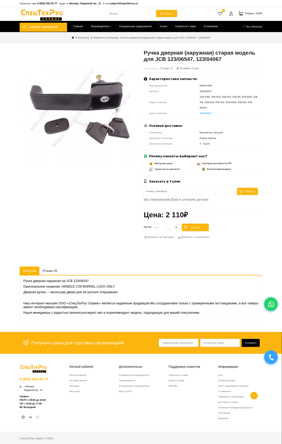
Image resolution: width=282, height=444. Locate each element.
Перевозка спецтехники (231, 396)
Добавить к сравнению (195, 237)
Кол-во (148, 226)
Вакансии (223, 418)
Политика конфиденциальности (235, 407)
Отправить (251, 342)
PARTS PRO (206, 85)
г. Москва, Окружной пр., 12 (84, 3)
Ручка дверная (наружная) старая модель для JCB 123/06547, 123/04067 (166, 37)
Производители (101, 26)
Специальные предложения (135, 26)
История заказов (78, 380)
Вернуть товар (176, 380)
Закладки (74, 386)
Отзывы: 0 (166, 68)
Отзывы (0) (50, 270)
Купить (195, 227)
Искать (166, 13)
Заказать (249, 191)
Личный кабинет (78, 375)
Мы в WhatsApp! (252, 26)
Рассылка (74, 391)
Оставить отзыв (188, 68)
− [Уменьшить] (156, 227)
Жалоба (173, 386)
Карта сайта (125, 391)
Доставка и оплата (228, 402)
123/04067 (206, 113)
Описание (29, 270)
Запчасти (83, 37)
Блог (220, 375)
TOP (254, 396)
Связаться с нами (185, 26)
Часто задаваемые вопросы (233, 386)
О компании (211, 26)
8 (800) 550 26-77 (47, 3)
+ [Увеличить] (176, 227)
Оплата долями (226, 380)
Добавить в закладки (161, 237)
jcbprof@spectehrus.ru (124, 3)
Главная (78, 26)
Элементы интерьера (106, 37)
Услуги (163, 26)
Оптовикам (224, 413)
